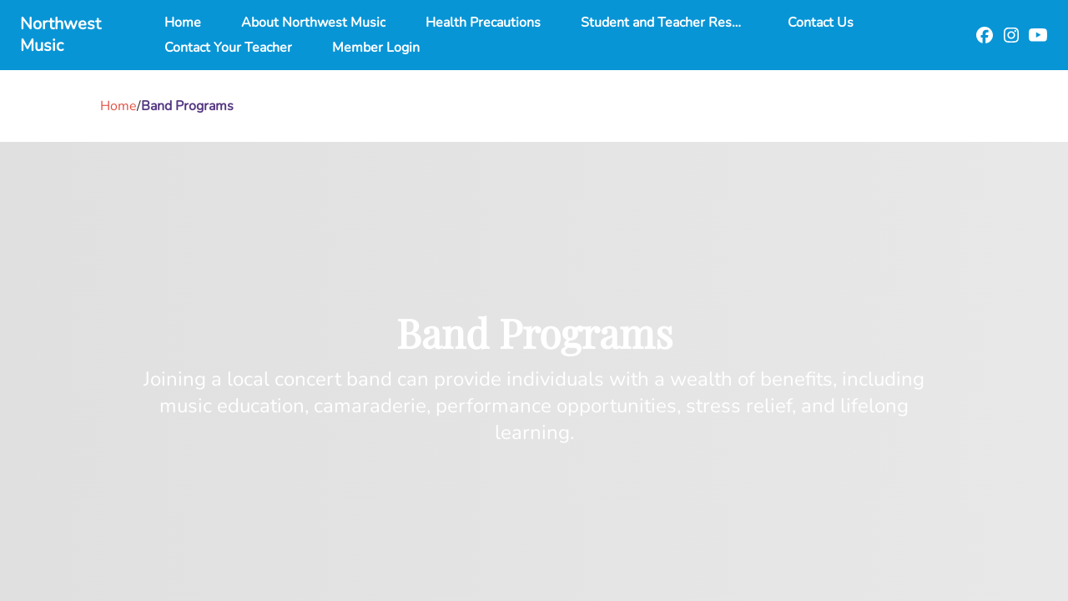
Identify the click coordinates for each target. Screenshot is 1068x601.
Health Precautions (483, 22)
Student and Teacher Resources (676, 22)
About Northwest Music (313, 22)
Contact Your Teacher (228, 47)
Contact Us (821, 22)
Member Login (376, 47)
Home (182, 22)
